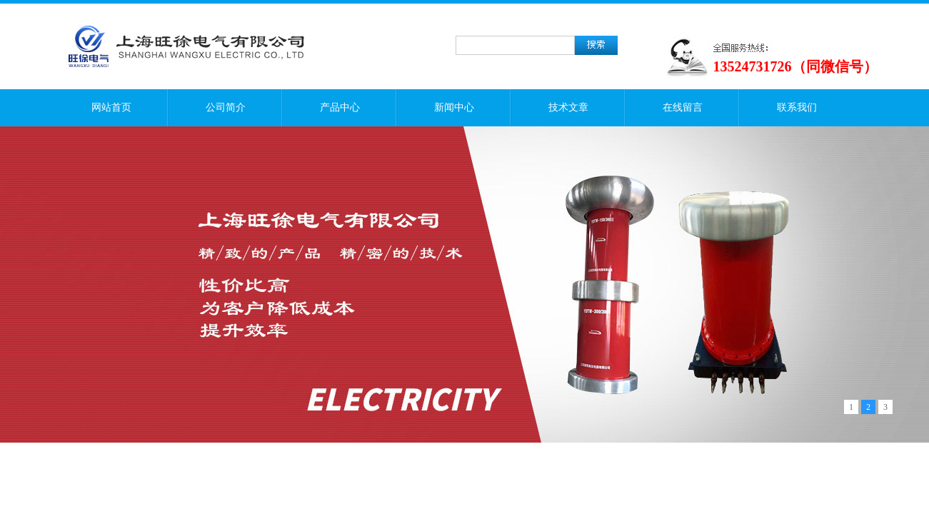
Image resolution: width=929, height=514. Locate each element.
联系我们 (797, 107)
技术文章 (568, 107)
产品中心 (340, 107)
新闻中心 (454, 107)
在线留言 (683, 107)
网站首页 (111, 107)
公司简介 (226, 107)
